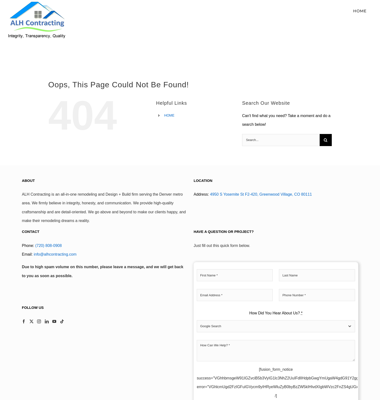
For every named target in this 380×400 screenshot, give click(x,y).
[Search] (326, 140)
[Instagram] (39, 321)
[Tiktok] (62, 321)
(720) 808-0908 (48, 246)
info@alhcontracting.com (55, 254)
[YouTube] (54, 321)
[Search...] (281, 140)
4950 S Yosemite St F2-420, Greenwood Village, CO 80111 (261, 194)
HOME (169, 115)
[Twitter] (31, 321)
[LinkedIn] (47, 321)
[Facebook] (24, 321)
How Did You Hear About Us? (275, 313)
